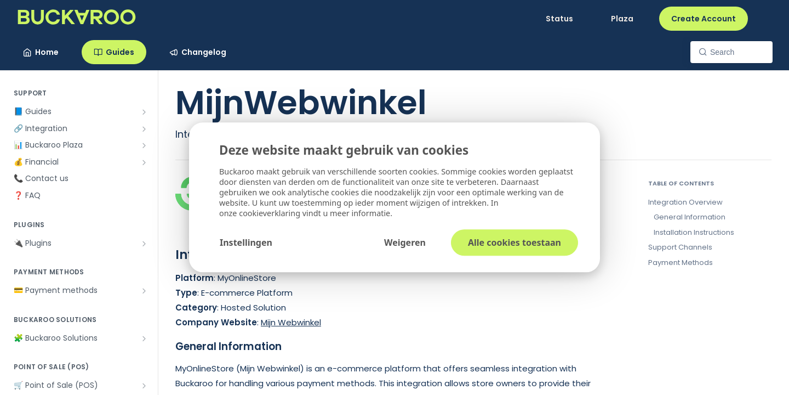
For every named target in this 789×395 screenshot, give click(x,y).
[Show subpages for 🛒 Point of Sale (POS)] (144, 385)
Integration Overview (685, 202)
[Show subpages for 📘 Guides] (144, 112)
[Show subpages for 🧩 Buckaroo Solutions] (144, 338)
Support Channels (680, 247)
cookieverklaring (270, 213)
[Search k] (731, 52)
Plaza (622, 18)
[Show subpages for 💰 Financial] (144, 162)
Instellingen (246, 243)
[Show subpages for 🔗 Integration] (144, 129)
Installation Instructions (694, 232)
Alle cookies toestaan (514, 243)
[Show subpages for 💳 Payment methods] (144, 290)
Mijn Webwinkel (291, 322)
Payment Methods (680, 262)
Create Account (703, 18)
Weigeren (405, 243)
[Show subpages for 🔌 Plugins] (144, 243)
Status (559, 18)
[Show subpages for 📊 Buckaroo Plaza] (144, 145)
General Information (689, 217)
